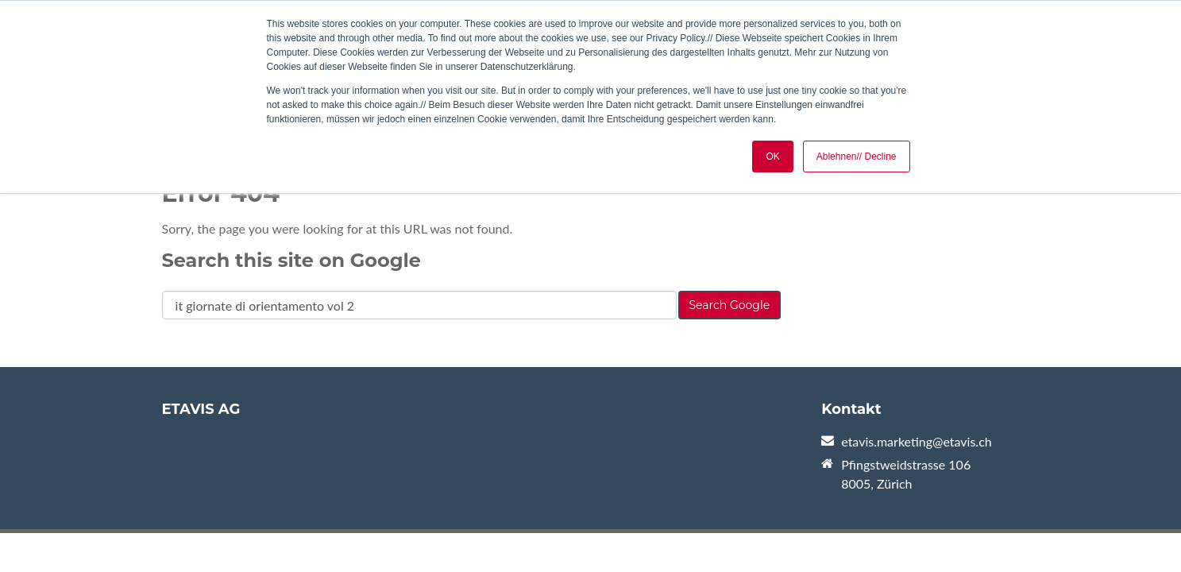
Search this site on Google (291, 260)
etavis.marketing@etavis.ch (916, 441)
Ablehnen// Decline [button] (856, 156)
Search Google (729, 305)
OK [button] (772, 156)
